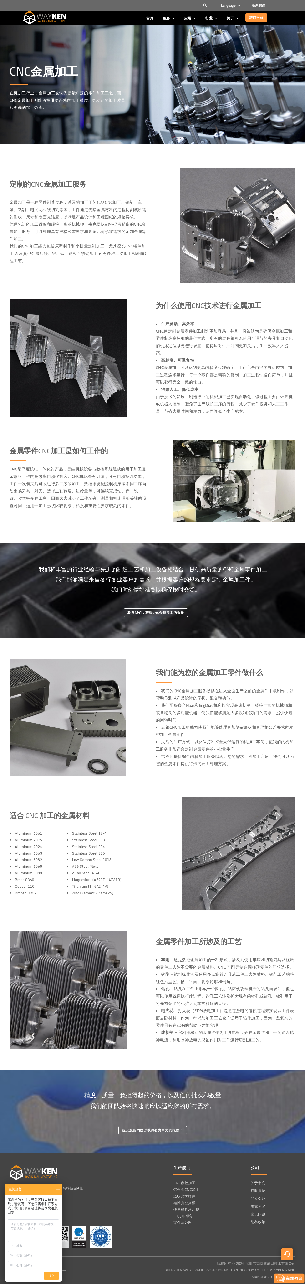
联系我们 (258, 5)
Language (230, 5)
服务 (169, 18)
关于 (232, 18)
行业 (211, 18)
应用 (190, 18)
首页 (149, 18)
